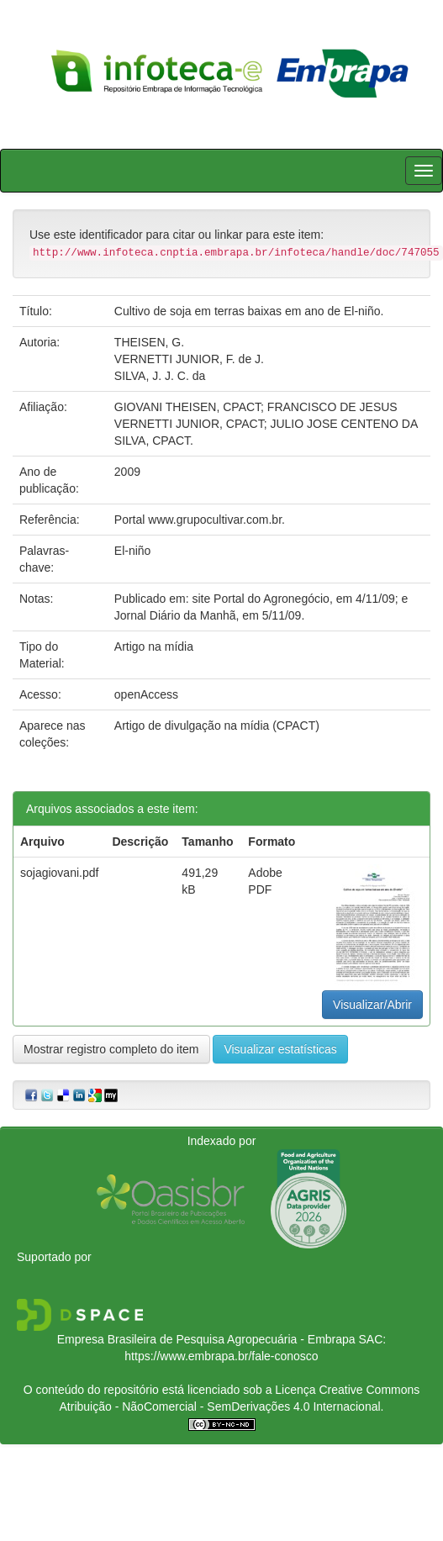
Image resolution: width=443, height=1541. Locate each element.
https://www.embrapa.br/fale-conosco (221, 1356)
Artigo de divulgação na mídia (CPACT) (216, 725)
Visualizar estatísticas (280, 1049)
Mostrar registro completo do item (111, 1049)
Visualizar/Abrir (372, 1004)
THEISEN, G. (149, 342)
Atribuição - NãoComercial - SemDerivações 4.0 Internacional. (222, 1406)
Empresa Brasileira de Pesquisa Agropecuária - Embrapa (206, 1339)
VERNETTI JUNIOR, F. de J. (189, 359)
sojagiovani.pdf (59, 872)
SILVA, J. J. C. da (159, 376)
